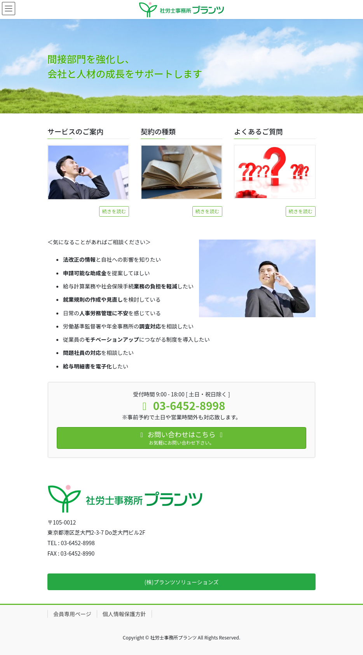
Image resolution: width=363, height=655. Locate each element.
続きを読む (114, 211)
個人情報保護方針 (124, 614)
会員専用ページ (72, 614)
